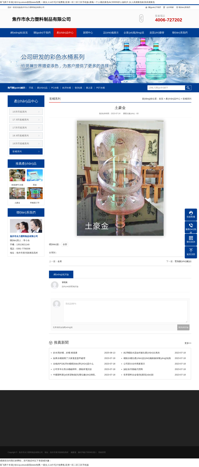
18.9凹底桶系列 (21, 135)
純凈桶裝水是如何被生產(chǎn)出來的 (153, 352)
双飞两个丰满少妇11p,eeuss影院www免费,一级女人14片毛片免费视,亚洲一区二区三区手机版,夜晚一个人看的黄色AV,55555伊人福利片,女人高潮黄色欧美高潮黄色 (77, 2)
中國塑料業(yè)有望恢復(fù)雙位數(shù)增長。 (83, 374)
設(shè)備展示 (111, 32)
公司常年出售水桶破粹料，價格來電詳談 (83, 369)
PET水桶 (100, 88)
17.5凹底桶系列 (21, 119)
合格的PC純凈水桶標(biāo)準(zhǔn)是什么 (83, 363)
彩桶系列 (17, 151)
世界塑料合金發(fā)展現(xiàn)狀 (153, 374)
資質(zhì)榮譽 (157, 32)
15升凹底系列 (20, 111)
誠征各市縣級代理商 (153, 369)
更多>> (188, 343)
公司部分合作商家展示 (153, 363)
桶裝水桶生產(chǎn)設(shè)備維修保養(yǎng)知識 (153, 358)
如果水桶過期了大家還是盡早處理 (83, 358)
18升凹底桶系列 (21, 143)
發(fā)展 (78, 88)
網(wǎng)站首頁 (19, 32)
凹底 (31, 88)
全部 (65, 244)
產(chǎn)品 (42, 88)
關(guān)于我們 (154, 7)
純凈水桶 (66, 88)
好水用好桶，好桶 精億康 (83, 352)
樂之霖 (89, 88)
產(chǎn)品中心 (65, 32)
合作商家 (170, 7)
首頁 (161, 98)
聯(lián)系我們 (184, 7)
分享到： (53, 252)
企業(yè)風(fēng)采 (134, 32)
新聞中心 (88, 32)
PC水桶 (54, 88)
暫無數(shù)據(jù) (183, 261)
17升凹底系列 (20, 127)
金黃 (60, 261)
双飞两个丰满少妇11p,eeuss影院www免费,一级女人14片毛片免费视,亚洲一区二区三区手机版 (44, 465)
